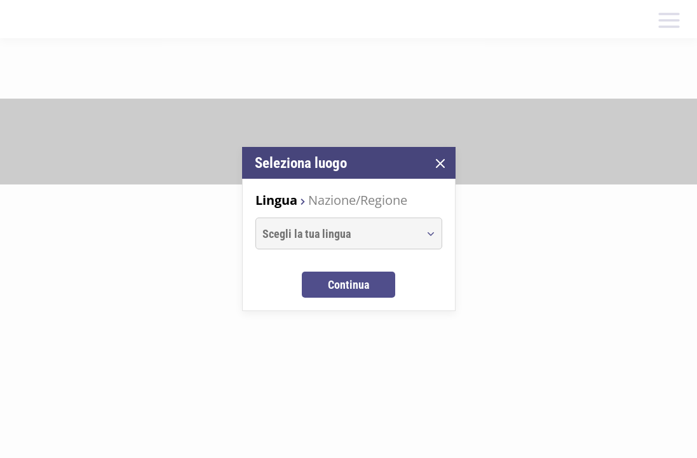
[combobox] (337, 233)
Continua (348, 284)
